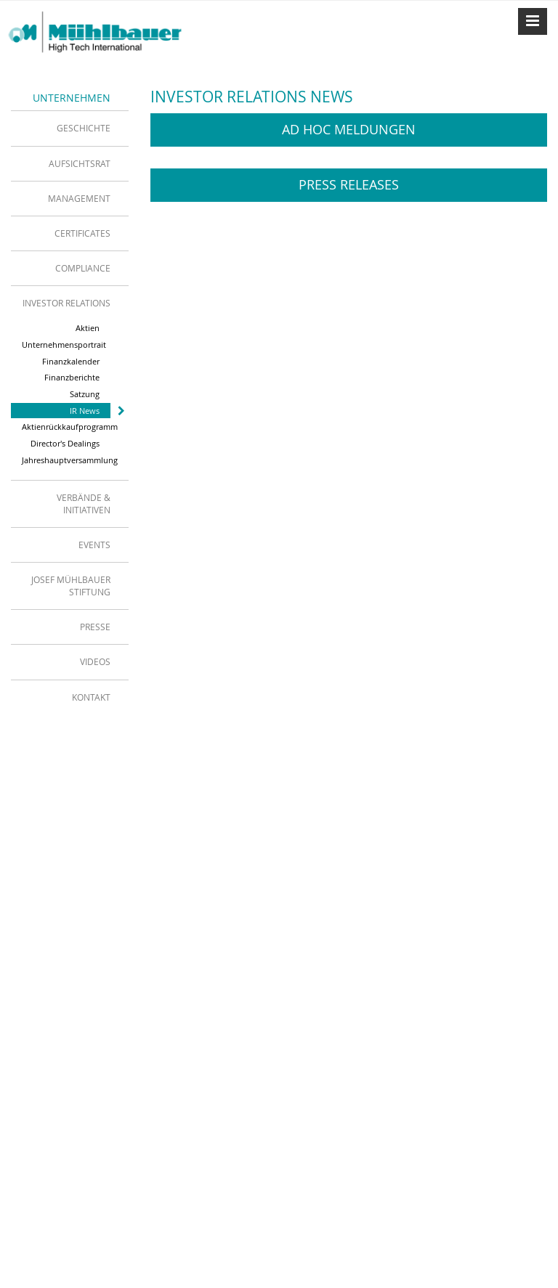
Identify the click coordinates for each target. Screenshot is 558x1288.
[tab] (70, 127)
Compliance (82, 268)
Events (94, 544)
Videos (95, 661)
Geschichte (83, 128)
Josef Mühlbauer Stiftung (70, 586)
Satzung (85, 393)
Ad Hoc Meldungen (349, 129)
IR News (85, 410)
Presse (95, 626)
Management (79, 198)
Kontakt (91, 697)
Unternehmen (71, 98)
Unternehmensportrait (64, 344)
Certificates (82, 233)
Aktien (88, 327)
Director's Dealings (65, 443)
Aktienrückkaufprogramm (66, 426)
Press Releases (349, 184)
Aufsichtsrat (79, 163)
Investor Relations (66, 303)
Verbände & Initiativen (83, 503)
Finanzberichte (72, 377)
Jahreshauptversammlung (66, 460)
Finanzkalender (71, 361)
